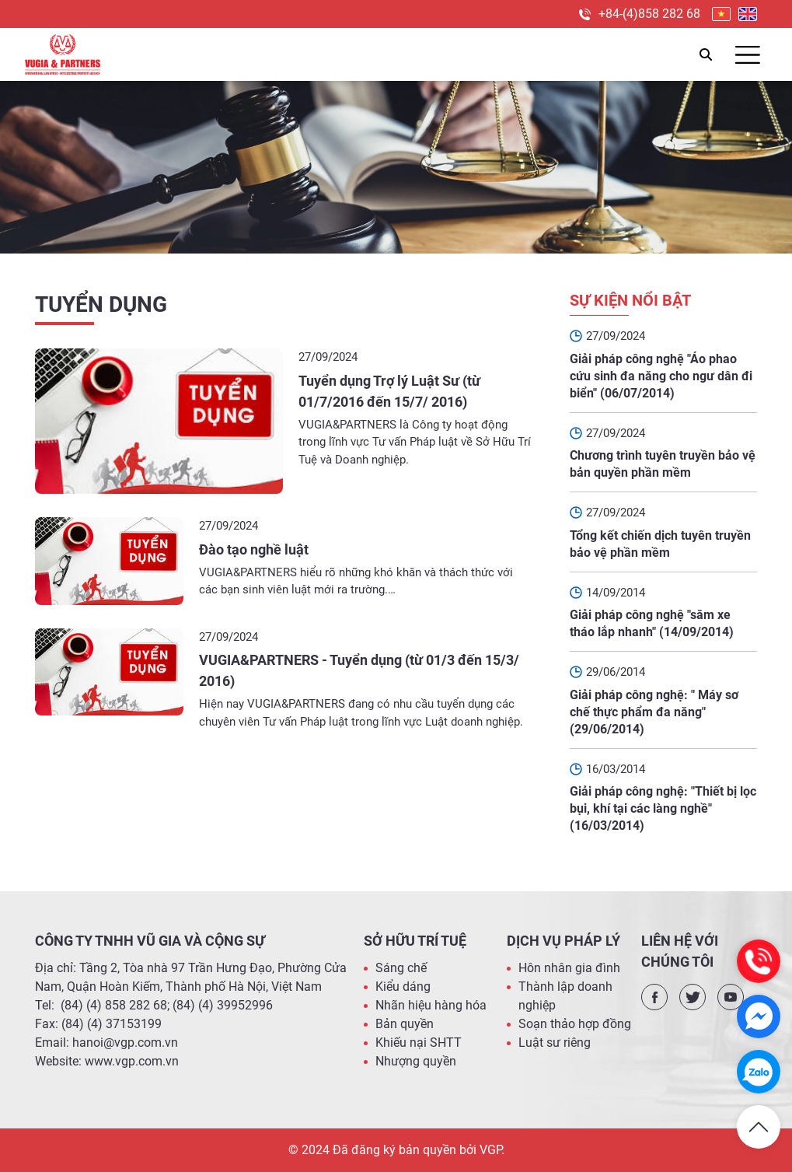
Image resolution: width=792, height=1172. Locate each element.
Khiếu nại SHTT (418, 1042)
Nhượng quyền (415, 1061)
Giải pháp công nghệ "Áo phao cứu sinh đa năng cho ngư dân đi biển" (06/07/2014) (661, 376)
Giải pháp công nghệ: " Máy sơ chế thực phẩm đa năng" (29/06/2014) (654, 711)
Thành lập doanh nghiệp (565, 996)
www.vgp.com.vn (132, 1061)
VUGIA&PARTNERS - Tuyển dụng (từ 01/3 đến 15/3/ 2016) (359, 670)
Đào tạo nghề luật (254, 549)
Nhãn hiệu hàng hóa (431, 1005)
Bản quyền (404, 1023)
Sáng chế (401, 967)
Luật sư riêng (554, 1042)
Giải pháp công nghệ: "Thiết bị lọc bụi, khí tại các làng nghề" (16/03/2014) (663, 808)
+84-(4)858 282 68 (649, 13)
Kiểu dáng (403, 986)
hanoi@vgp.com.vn (125, 1042)
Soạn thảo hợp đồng (574, 1023)
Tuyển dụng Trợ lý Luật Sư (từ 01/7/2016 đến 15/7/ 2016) (389, 391)
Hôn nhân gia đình (569, 967)
